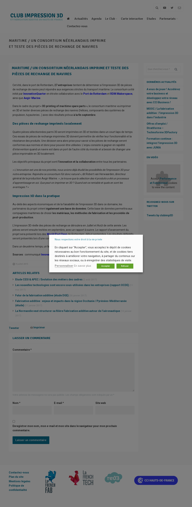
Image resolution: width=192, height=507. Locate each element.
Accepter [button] (105, 266)
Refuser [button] (125, 266)
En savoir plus (82, 265)
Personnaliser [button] (64, 265)
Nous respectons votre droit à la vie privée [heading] (78, 239)
